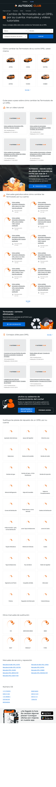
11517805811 (6, 696)
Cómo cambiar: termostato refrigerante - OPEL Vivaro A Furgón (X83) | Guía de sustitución (44, 239)
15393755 (34, 699)
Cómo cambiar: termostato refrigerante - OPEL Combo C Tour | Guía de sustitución (18, 271)
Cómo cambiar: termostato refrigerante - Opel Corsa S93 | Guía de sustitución (44, 220)
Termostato (28, 10)
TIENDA (24, 1)
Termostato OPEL (41, 186)
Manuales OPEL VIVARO (9, 670)
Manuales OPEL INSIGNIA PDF (39, 673)
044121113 (34, 696)
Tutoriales (15, 10)
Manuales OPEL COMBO (37, 670)
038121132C (6, 694)
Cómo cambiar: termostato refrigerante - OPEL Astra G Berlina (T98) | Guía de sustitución (18, 221)
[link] (15, 122)
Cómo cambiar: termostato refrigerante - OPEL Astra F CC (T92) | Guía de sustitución (18, 255)
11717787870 (6, 691)
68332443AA (6, 702)
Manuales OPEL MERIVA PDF (10, 673)
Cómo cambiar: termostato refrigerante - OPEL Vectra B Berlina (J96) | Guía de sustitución (18, 288)
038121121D (34, 694)
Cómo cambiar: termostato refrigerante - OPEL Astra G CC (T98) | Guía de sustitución (18, 205)
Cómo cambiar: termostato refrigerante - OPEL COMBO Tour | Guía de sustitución (44, 255)
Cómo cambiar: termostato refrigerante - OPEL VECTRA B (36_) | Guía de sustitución (44, 287)
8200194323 (34, 691)
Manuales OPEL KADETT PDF (11, 675)
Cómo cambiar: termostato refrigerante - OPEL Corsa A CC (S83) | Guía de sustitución (44, 271)
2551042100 (6, 699)
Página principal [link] (7, 10)
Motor (21, 10)
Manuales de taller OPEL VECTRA (12, 667)
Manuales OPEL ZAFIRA (37, 667)
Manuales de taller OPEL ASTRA (11, 664)
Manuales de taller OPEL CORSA (40, 664)
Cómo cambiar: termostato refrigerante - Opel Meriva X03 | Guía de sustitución (19, 238)
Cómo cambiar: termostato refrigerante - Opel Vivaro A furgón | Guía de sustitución (44, 205)
